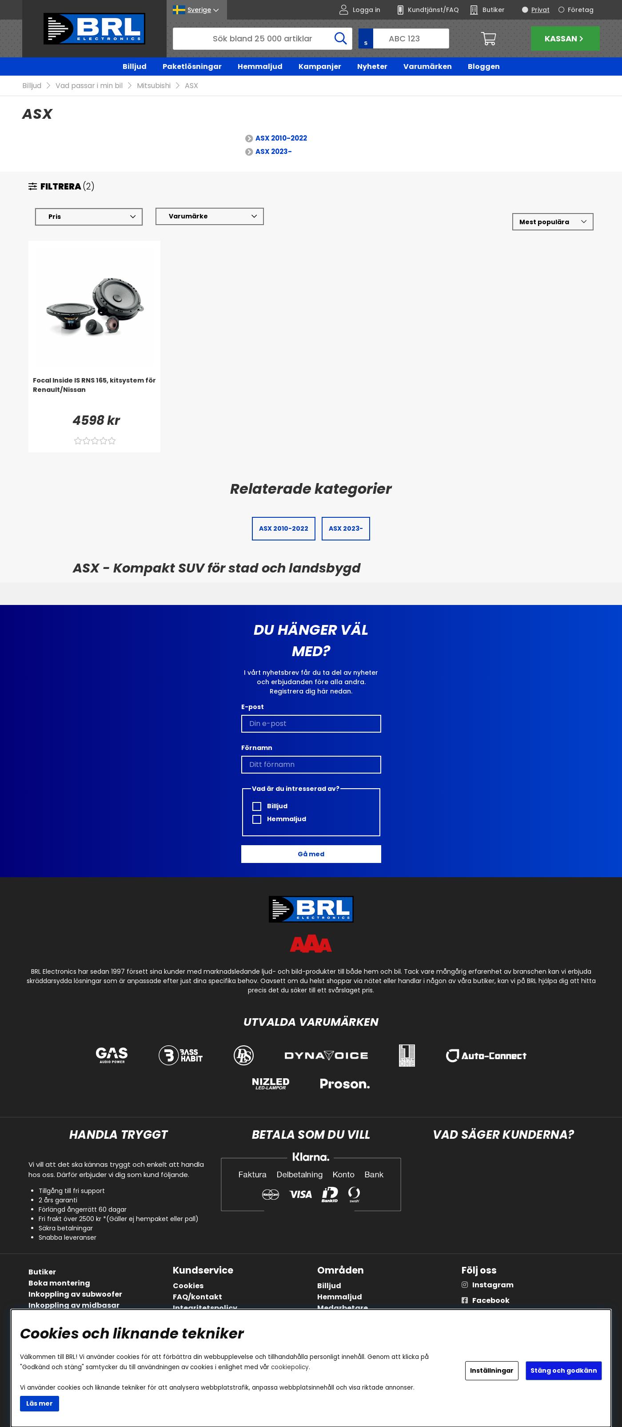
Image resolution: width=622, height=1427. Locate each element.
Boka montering (59, 1283)
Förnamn (256, 747)
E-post (252, 706)
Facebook (491, 1300)
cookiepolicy (290, 1367)
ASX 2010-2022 (281, 138)
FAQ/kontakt (197, 1297)
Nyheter (372, 66)
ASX (191, 86)
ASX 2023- (273, 152)
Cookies (188, 1286)
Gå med (311, 854)
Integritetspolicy (205, 1308)
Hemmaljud (260, 66)
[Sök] (262, 39)
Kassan (565, 38)
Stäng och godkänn (563, 1370)
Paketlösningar (192, 66)
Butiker (42, 1272)
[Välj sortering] (552, 222)
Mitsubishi (154, 86)
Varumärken (427, 66)
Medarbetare (342, 1308)
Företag (581, 9)
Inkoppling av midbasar (74, 1305)
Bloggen (484, 66)
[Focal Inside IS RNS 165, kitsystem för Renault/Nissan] (94, 394)
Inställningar (492, 1370)
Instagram (493, 1285)
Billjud (135, 66)
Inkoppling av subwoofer (75, 1294)
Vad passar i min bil (89, 86)
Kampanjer (320, 66)
